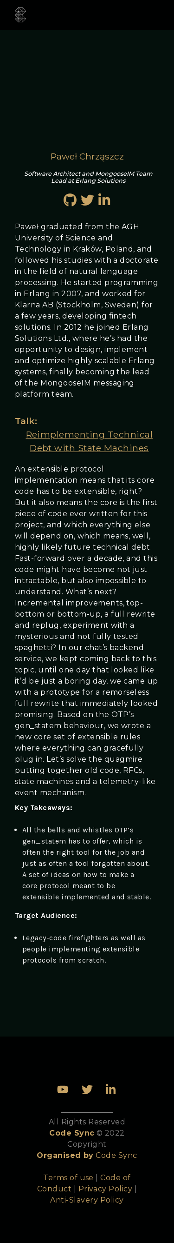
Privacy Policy (105, 1188)
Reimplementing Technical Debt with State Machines (89, 441)
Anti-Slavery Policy (86, 1200)
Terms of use (68, 1177)
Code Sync (116, 1155)
